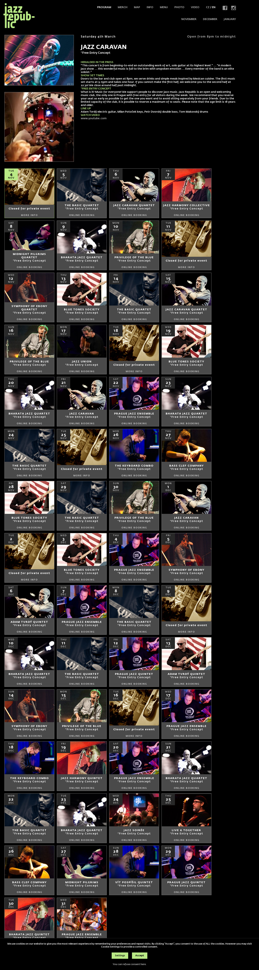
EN (213, 7)
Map (137, 7)
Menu (164, 7)
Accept (139, 955)
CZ (207, 7)
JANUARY (230, 19)
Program (104, 7)
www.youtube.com (94, 118)
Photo (179, 7)
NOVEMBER (188, 19)
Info (150, 7)
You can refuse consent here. (129, 964)
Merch (122, 7)
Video (195, 7)
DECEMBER (210, 19)
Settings (120, 955)
